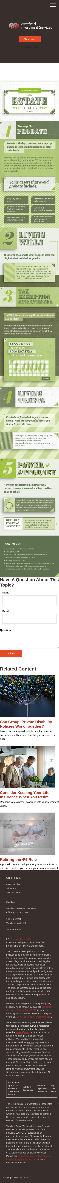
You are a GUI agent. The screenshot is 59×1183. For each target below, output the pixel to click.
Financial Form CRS (21, 939)
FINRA (19, 1032)
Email (5, 611)
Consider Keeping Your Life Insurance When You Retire (24, 794)
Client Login (29, 39)
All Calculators (13, 892)
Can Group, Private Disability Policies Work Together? (26, 724)
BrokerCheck (37, 946)
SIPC (26, 1032)
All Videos (11, 888)
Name (5, 592)
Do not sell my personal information (34, 1017)
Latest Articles (13, 884)
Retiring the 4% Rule (18, 859)
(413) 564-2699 (29, 47)
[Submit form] (11, 653)
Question (5, 630)
